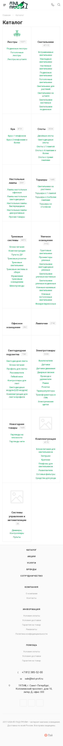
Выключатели (46, 360)
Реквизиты (31, 629)
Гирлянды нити (16, 441)
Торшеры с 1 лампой (45, 193)
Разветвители (46, 470)
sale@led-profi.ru (34, 678)
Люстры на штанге (17, 59)
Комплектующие (17, 251)
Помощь (31, 645)
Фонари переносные (45, 304)
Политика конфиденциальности (31, 634)
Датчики (45, 364)
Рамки (46, 383)
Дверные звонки (45, 372)
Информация (31, 609)
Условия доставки (31, 620)
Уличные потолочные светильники (45, 297)
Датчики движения (45, 368)
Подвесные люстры (17, 48)
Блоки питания (17, 247)
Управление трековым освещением (17, 279)
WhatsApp (39, 702)
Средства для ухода (46, 478)
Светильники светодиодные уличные (45, 267)
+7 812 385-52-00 (32, 672)
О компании (31, 593)
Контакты (32, 598)
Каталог (31, 550)
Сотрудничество (31, 576)
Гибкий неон (17, 376)
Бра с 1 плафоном (17, 136)
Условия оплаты (31, 616)
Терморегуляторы (46, 391)
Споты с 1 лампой (46, 146)
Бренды (31, 569)
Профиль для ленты (17, 369)
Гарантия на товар (31, 625)
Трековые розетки (17, 258)
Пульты (17, 537)
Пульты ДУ (17, 254)
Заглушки (45, 456)
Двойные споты (46, 136)
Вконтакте (23, 702)
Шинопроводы (17, 286)
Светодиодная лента (16, 361)
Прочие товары (17, 217)
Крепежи (45, 460)
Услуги (31, 563)
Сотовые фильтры (45, 474)
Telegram (31, 702)
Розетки (46, 387)
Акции (31, 556)
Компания (31, 587)
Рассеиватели (17, 372)
